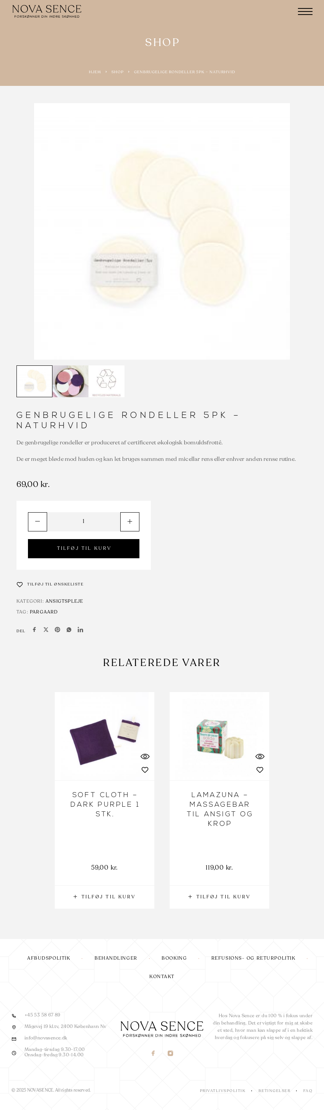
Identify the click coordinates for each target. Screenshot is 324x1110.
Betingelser (275, 1091)
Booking (174, 958)
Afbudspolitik (48, 958)
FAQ (308, 1091)
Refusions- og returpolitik (253, 958)
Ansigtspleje (64, 601)
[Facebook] (153, 1054)
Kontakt (162, 977)
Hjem (95, 72)
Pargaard (44, 612)
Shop (117, 72)
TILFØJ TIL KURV (84, 548)
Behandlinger (116, 958)
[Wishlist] (50, 584)
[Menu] (305, 11)
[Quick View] (144, 756)
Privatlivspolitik (223, 1091)
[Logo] (47, 11)
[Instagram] (170, 1054)
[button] (104, 897)
